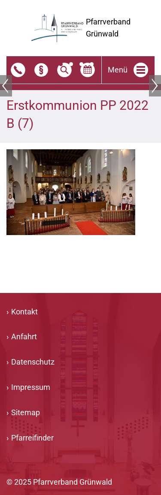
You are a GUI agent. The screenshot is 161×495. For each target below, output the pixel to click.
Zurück (6, 86)
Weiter (155, 86)
